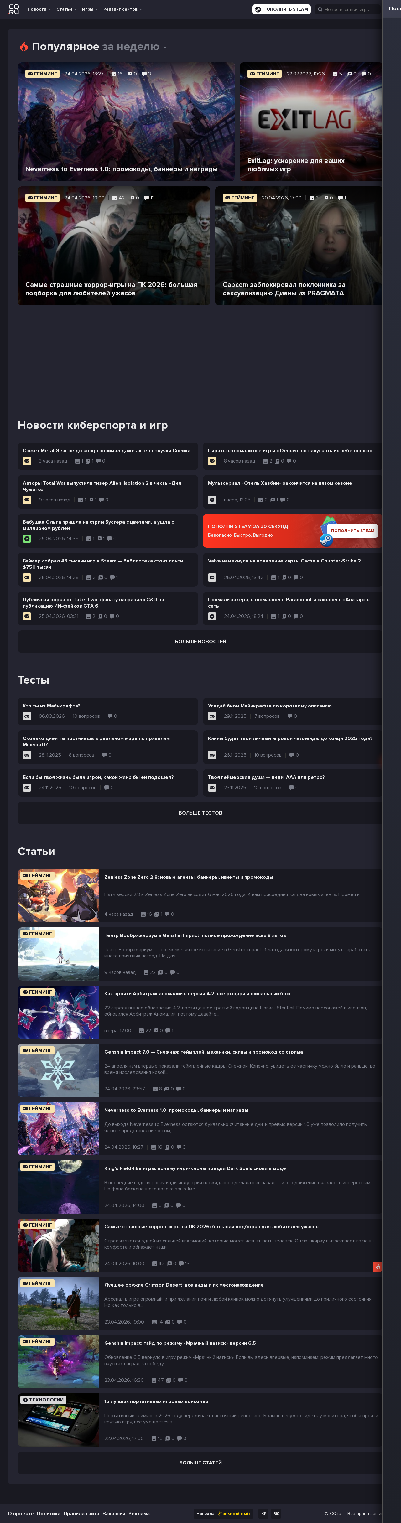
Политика (48, 1513)
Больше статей (201, 1463)
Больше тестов (200, 813)
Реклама (139, 1513)
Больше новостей (200, 642)
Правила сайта (81, 1513)
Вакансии (113, 1513)
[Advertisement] (200, 354)
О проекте (21, 1513)
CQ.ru (335, 1513)
